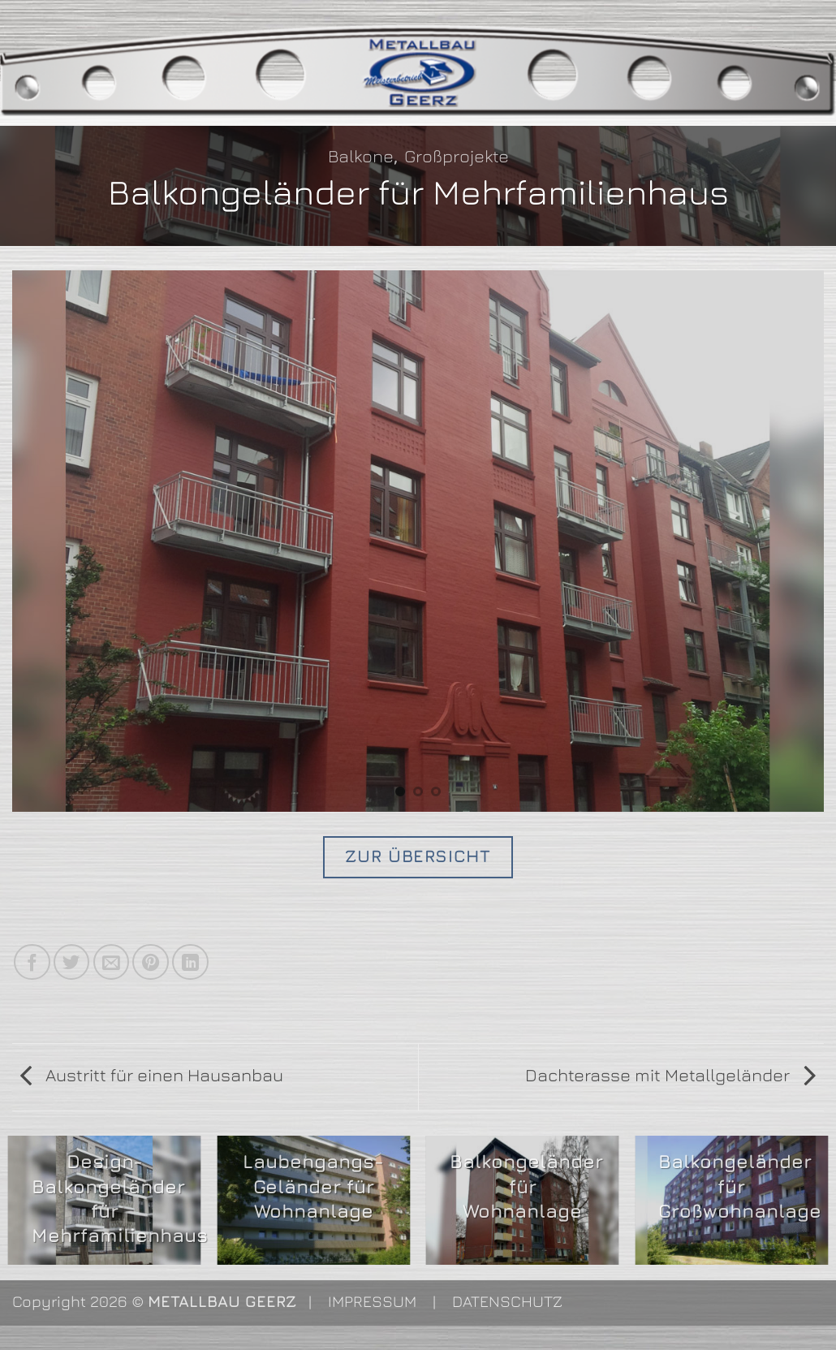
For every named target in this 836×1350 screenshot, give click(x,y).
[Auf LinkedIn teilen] (190, 962)
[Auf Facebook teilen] (32, 962)
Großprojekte (456, 155)
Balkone (361, 155)
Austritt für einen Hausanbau (151, 1074)
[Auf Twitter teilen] (72, 962)
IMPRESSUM (372, 1301)
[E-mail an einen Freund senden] (111, 962)
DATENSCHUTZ (507, 1301)
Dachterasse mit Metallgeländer (670, 1074)
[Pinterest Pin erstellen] (150, 962)
